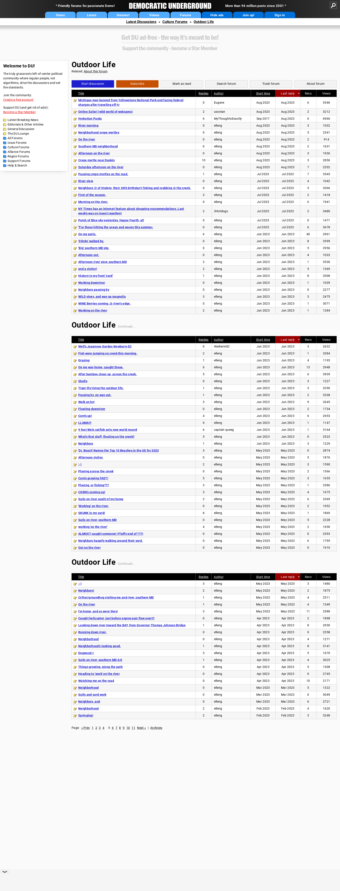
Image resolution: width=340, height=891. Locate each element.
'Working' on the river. (93, 506)
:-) (80, 583)
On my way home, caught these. (101, 367)
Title (81, 93)
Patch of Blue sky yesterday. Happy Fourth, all (111, 220)
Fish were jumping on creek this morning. (107, 353)
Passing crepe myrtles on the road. (103, 174)
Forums (185, 15)
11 (133, 727)
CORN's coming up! (91, 492)
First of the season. (92, 195)
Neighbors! (86, 590)
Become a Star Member (19, 112)
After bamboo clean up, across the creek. (107, 374)
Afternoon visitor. (90, 457)
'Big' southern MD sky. (93, 248)
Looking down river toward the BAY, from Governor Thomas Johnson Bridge (132, 625)
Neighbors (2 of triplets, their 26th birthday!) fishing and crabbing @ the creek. (134, 188)
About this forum (96, 71)
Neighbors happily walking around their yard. (110, 540)
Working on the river (92, 310)
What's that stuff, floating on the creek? (106, 436)
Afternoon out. (88, 255)
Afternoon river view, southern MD (102, 262)
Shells (82, 381)
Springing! (85, 715)
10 (128, 727)
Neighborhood (88, 639)
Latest (91, 15)
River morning (88, 125)
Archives (156, 727)
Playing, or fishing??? (93, 485)
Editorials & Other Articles (25, 124)
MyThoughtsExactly (228, 118)
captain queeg (224, 429)
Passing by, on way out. (94, 395)
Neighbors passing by (93, 289)
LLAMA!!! (84, 422)
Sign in (280, 15)
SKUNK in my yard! (91, 513)
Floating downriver (91, 409)
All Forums (15, 138)
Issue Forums (17, 142)
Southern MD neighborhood (98, 146)
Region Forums (18, 156)
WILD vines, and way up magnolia (102, 296)
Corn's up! (85, 416)
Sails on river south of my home (100, 499)
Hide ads (217, 15)
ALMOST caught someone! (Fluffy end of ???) (110, 533)
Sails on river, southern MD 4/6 (100, 660)
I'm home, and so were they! (98, 611)
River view (85, 181)
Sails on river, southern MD (97, 520)
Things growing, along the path (100, 667)
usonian (219, 111)
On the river (86, 139)
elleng (218, 125)
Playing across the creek (95, 471)
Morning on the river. (93, 202)
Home (60, 15)
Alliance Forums (19, 151)
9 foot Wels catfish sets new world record (107, 429)
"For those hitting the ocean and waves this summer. (115, 227)
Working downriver (91, 282)
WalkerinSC (222, 346)
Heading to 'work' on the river (99, 674)
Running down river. (92, 632)
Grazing (84, 360)
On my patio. (87, 234)
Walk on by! (86, 402)
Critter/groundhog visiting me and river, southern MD (116, 597)
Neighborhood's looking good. (99, 646)
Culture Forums (174, 22)
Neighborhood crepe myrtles (98, 132)
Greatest (123, 15)
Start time (263, 93)
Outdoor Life (204, 22)
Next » (141, 727)
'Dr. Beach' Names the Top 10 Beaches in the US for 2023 (118, 450)
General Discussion (21, 129)
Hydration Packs (90, 118)
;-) (80, 464)
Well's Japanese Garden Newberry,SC (105, 346)
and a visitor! (87, 269)
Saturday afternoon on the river (100, 167)
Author (219, 93)
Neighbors (85, 443)
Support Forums (19, 161)
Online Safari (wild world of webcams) (105, 111)
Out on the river (89, 547)
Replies (204, 93)
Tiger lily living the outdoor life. (101, 388)
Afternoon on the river (94, 153)
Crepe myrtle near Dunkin (96, 160)
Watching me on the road (96, 680)
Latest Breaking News (23, 120)
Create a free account (18, 99)
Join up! (248, 15)
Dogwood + (86, 653)
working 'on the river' (93, 527)
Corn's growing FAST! (93, 478)
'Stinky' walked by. (91, 241)
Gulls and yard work (92, 694)
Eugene (219, 102)
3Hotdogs (221, 211)
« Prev (85, 727)
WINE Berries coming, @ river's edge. (104, 303)
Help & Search (17, 165)
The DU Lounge (18, 133)
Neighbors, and (89, 701)
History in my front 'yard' (95, 275)
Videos (154, 15)
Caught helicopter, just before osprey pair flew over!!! (116, 618)
